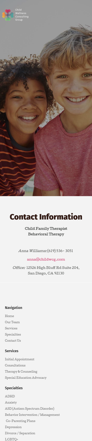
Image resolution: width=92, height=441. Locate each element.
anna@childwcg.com (46, 259)
